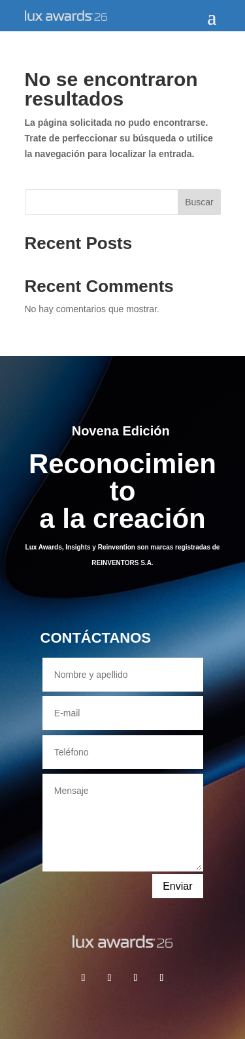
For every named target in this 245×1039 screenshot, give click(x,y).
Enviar (177, 886)
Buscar (199, 202)
